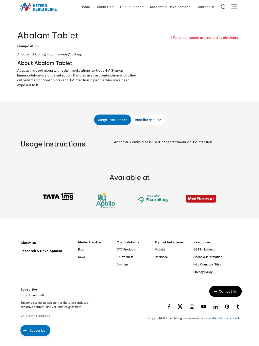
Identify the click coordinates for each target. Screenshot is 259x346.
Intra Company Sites (207, 264)
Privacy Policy (203, 272)
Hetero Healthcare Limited (221, 318)
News (82, 257)
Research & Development (170, 7)
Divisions (122, 264)
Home (85, 7)
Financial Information (207, 257)
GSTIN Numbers (204, 249)
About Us (28, 243)
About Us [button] (104, 7)
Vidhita (160, 249)
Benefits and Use (148, 120)
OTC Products (126, 249)
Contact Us (205, 7)
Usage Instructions (112, 120)
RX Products (125, 257)
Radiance (161, 257)
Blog (81, 249)
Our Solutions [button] (130, 7)
